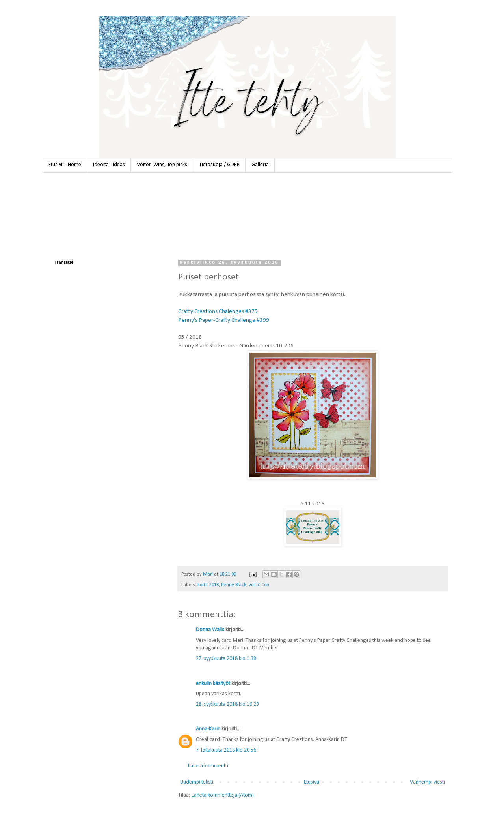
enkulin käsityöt (213, 683)
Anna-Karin (208, 729)
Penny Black (233, 585)
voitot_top (259, 585)
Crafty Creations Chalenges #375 (218, 311)
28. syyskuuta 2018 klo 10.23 (227, 704)
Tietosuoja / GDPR (219, 165)
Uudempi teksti (196, 782)
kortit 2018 (208, 585)
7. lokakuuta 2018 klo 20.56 (226, 750)
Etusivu (311, 782)
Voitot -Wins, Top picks (162, 165)
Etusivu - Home (64, 165)
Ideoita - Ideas (109, 165)
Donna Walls (210, 630)
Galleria (260, 165)
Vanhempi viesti (427, 782)
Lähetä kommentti (208, 766)
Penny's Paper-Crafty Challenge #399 (223, 320)
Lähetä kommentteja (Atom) (223, 795)
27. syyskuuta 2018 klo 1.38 (226, 659)
